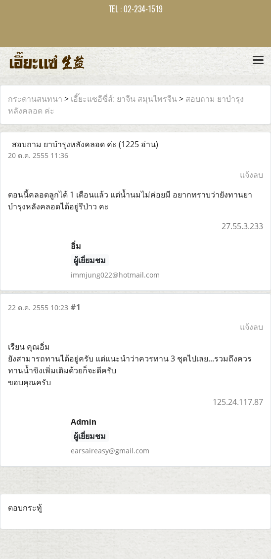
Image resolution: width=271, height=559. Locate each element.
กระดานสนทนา (35, 98)
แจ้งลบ (251, 174)
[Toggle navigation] (258, 61)
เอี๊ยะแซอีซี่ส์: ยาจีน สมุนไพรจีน (124, 98)
